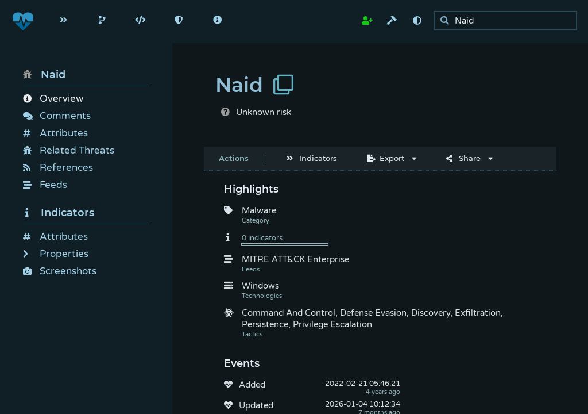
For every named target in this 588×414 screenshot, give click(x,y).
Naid (44, 74)
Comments (57, 116)
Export (385, 158)
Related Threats (68, 150)
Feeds (45, 185)
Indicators (58, 212)
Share (463, 158)
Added (252, 384)
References (58, 168)
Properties (55, 254)
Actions (234, 158)
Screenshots (59, 271)
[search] (508, 21)
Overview (53, 99)
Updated (256, 405)
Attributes (55, 133)
